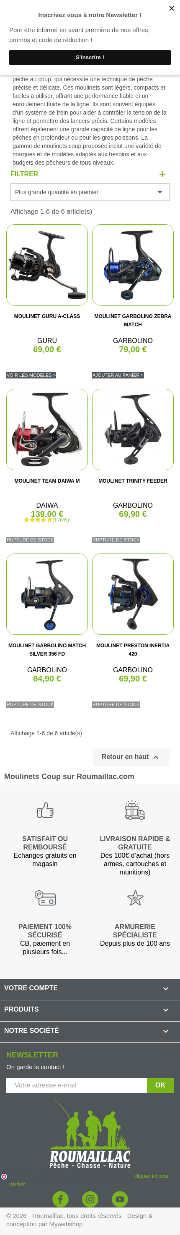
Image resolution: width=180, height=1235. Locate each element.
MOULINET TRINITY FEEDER (132, 481)
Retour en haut (131, 757)
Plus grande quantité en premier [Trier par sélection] (90, 192)
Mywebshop (66, 1223)
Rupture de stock (30, 539)
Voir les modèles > (31, 375)
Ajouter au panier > (118, 375)
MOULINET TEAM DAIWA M (47, 481)
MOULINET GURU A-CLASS (47, 316)
